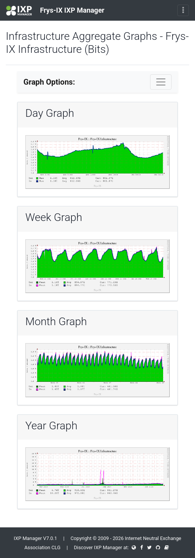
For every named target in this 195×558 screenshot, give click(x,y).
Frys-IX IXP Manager (55, 11)
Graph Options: (49, 82)
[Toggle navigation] (183, 10)
